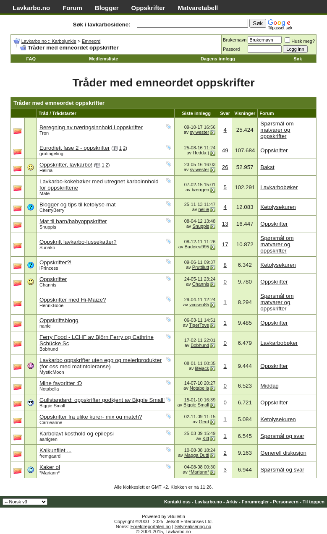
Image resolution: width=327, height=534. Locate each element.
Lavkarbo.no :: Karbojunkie (48, 41)
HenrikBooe (51, 305)
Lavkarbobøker (279, 187)
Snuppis (47, 226)
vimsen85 (199, 304)
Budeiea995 (196, 246)
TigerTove (199, 325)
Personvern (285, 501)
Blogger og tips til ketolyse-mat (77, 204)
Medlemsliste (103, 58)
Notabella (49, 388)
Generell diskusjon (283, 453)
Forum (72, 7)
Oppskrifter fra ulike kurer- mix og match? (90, 417)
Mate (44, 193)
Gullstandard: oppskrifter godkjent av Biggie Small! (102, 400)
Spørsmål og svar (282, 436)
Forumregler (255, 501)
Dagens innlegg (218, 58)
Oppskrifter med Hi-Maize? (72, 300)
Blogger (107, 7)
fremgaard (49, 455)
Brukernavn (234, 39)
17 (225, 244)
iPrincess (48, 268)
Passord (231, 49)
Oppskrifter (148, 7)
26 (225, 167)
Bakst (267, 167)
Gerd (204, 421)
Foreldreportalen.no (151, 526)
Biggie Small (52, 405)
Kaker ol (49, 467)
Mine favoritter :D (60, 383)
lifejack (202, 368)
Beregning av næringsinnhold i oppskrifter (91, 127)
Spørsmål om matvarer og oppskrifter (276, 129)
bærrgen (200, 189)
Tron (44, 132)
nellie (204, 209)
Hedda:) (201, 152)
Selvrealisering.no (193, 526)
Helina (45, 170)
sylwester (199, 132)
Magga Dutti (196, 455)
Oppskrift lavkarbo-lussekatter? (78, 242)
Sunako (47, 247)
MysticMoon (51, 372)
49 (225, 150)
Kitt (205, 438)
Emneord (91, 41)
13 (225, 224)
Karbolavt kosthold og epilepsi (76, 433)
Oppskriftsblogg (58, 320)
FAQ (31, 58)
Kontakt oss (177, 501)
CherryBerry (51, 210)
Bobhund (48, 349)
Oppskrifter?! (55, 262)
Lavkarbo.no (31, 7)
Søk (297, 58)
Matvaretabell (198, 7)
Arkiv (232, 501)
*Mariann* (49, 472)
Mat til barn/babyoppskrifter (73, 221)
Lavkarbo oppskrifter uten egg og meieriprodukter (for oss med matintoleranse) (100, 363)
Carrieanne (50, 422)
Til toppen (313, 501)
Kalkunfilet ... (55, 450)
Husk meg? (300, 41)
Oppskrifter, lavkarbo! (65, 165)
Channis (47, 284)
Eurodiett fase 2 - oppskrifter (74, 148)
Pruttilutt (200, 267)
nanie (45, 325)
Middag (269, 386)
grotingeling (51, 153)
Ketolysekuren (278, 207)
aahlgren (48, 439)
